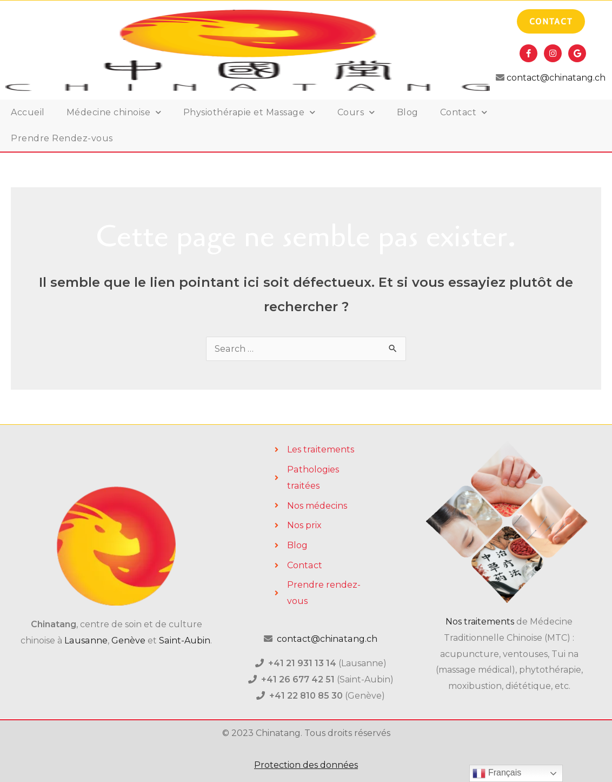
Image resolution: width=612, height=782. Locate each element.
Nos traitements (479, 621)
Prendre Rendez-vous (62, 138)
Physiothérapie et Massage (249, 112)
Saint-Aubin (184, 640)
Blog (407, 112)
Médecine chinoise (114, 112)
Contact (464, 112)
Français (497, 773)
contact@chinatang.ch (555, 78)
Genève (128, 640)
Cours (356, 112)
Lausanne (86, 640)
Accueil (28, 112)
